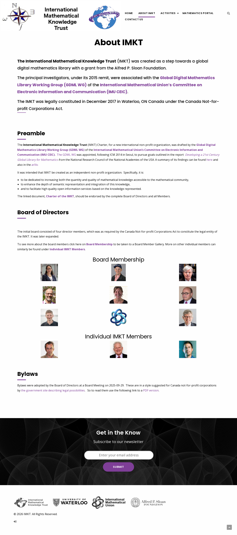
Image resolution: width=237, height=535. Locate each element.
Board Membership (99, 244)
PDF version (151, 390)
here (209, 160)
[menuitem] (129, 13)
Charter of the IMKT (60, 196)
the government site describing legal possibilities (53, 390)
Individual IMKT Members (67, 249)
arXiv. (34, 165)
